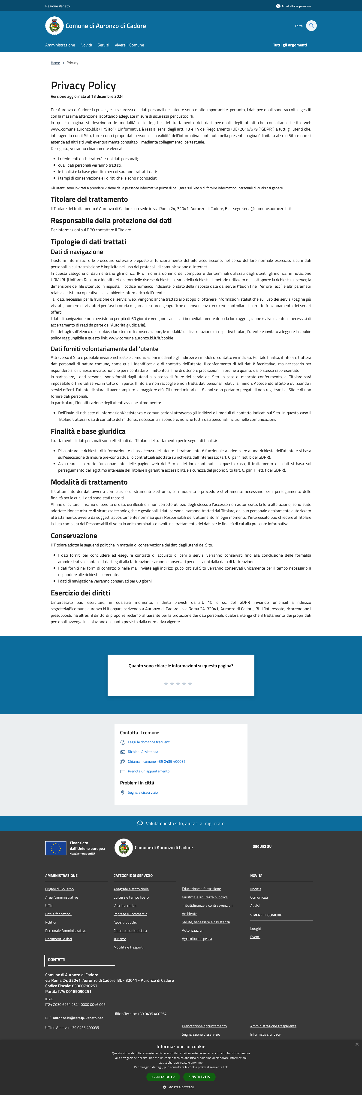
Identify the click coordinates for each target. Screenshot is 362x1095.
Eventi (255, 936)
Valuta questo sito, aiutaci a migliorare (181, 823)
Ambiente (189, 913)
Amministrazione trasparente (273, 1026)
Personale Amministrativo (65, 930)
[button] (181, 1087)
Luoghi (255, 928)
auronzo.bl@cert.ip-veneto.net (78, 1018)
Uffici (49, 905)
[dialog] (181, 1067)
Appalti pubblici (126, 922)
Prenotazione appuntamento (204, 1026)
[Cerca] (311, 25)
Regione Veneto (57, 6)
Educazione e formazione (201, 888)
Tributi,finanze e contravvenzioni (207, 905)
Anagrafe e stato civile (131, 889)
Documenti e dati (58, 939)
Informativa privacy (265, 1034)
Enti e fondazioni (58, 914)
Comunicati (259, 897)
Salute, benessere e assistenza (206, 922)
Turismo (120, 939)
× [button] (357, 1044)
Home (55, 62)
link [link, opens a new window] (225, 1067)
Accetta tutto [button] (163, 1077)
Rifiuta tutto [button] (200, 1077)
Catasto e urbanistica (130, 930)
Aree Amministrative (61, 897)
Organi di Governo (59, 889)
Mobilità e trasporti (129, 947)
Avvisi (255, 905)
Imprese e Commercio (130, 914)
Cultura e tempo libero (131, 897)
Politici (50, 922)
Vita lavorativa (125, 905)
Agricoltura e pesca (197, 938)
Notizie (255, 889)
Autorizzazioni (193, 930)
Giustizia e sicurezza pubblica (205, 897)
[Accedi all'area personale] (293, 6)
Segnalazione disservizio (201, 1034)
